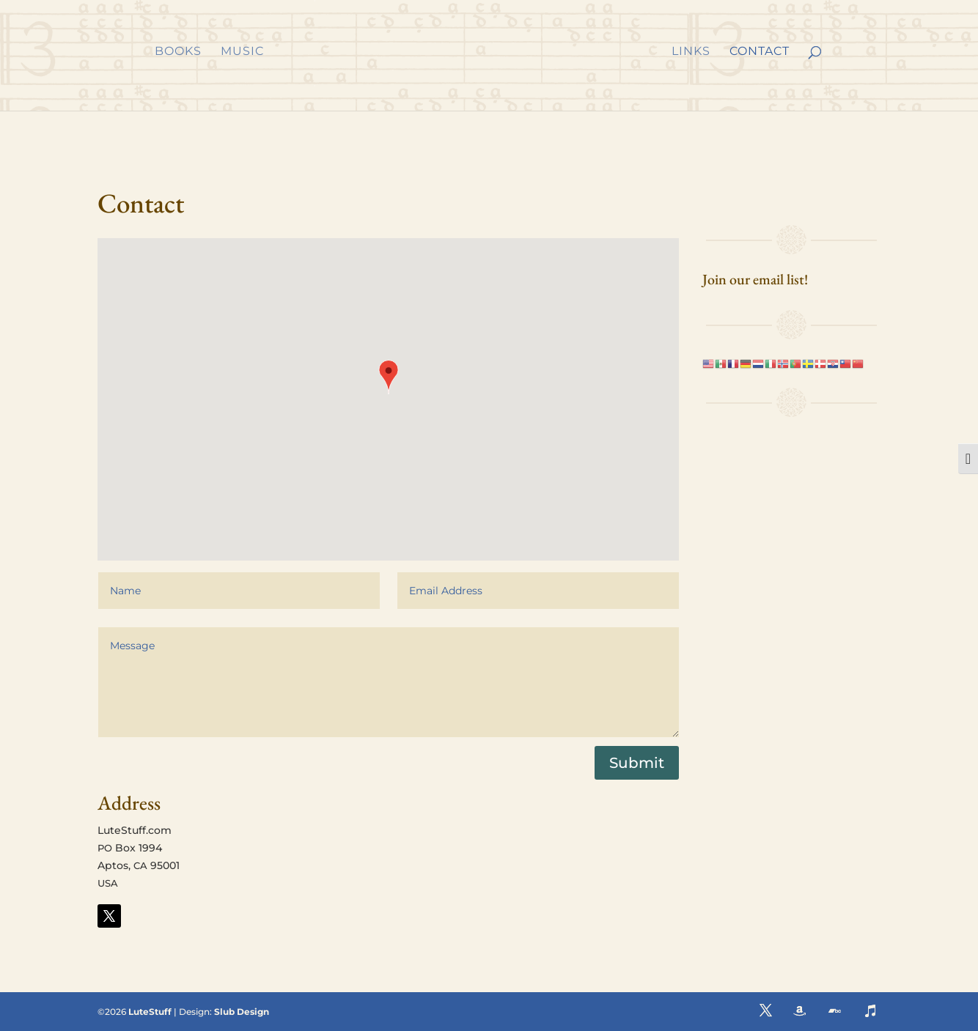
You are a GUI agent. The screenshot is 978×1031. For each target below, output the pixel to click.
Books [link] (178, 52)
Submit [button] (636, 763)
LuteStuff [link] (150, 1011)
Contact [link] (759, 52)
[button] (388, 378)
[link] (466, 52)
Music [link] (242, 52)
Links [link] (691, 52)
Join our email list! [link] (755, 279)
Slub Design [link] (241, 1011)
